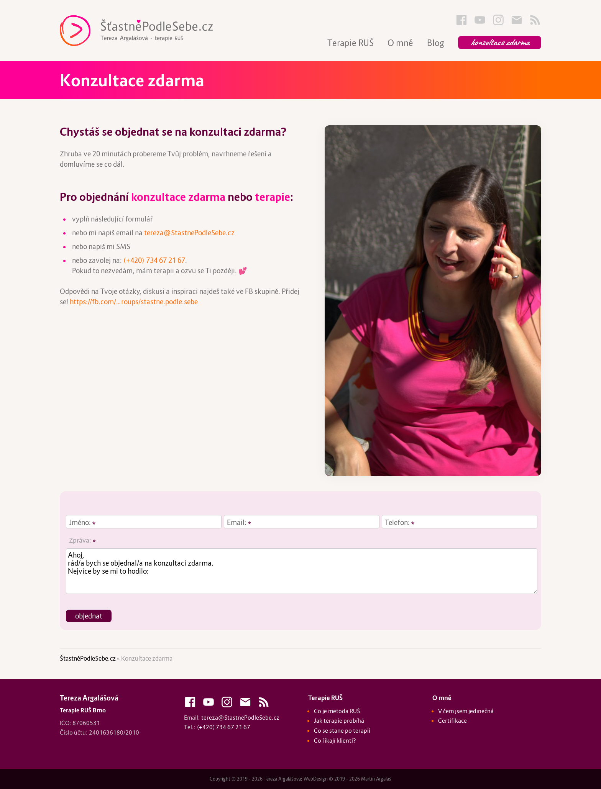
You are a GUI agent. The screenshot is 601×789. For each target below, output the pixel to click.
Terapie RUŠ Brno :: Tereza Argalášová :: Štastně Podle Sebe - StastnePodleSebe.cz (152, 30)
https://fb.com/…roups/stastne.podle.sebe (134, 302)
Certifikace (452, 720)
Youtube (480, 20)
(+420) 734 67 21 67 (154, 260)
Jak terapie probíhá (339, 720)
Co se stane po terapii (342, 730)
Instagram (498, 20)
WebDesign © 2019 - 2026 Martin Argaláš (347, 779)
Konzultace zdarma (499, 42)
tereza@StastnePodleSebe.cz (189, 233)
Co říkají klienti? (335, 740)
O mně (400, 43)
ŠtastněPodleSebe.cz (88, 658)
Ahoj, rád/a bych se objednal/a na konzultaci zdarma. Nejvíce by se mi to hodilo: (301, 571)
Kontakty (516, 20)
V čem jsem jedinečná (466, 711)
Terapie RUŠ (350, 43)
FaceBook (461, 20)
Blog (435, 43)
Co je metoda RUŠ (337, 711)
